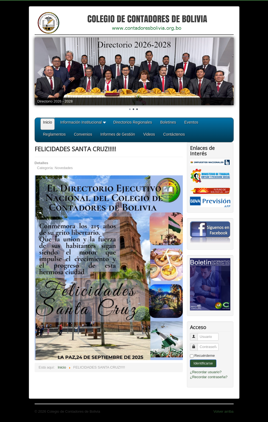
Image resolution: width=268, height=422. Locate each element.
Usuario (196, 334)
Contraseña (196, 344)
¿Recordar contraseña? (209, 377)
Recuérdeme (204, 355)
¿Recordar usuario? (206, 372)
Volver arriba (224, 411)
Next (226, 72)
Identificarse (203, 363)
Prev (41, 72)
